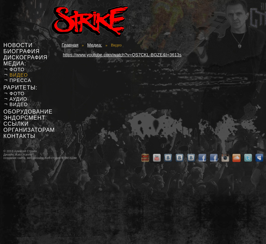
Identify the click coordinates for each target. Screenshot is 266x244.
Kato (18, 154)
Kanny (27, 154)
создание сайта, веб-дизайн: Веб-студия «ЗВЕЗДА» (40, 158)
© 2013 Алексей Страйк (20, 151)
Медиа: (94, 44)
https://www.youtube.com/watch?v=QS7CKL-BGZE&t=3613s (122, 54)
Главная (70, 44)
